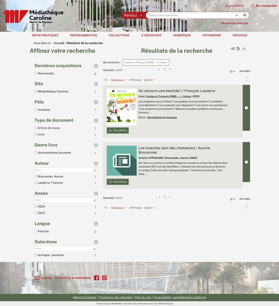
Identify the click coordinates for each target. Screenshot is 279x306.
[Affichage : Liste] (150, 80)
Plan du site (143, 297)
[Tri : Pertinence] (118, 80)
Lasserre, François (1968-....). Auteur (168, 96)
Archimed (116, 303)
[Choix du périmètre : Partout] (134, 15)
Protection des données (115, 297)
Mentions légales (84, 297)
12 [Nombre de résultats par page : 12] (233, 71)
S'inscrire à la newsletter (73, 278)
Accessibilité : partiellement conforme (180, 297)
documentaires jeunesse (162, 117)
